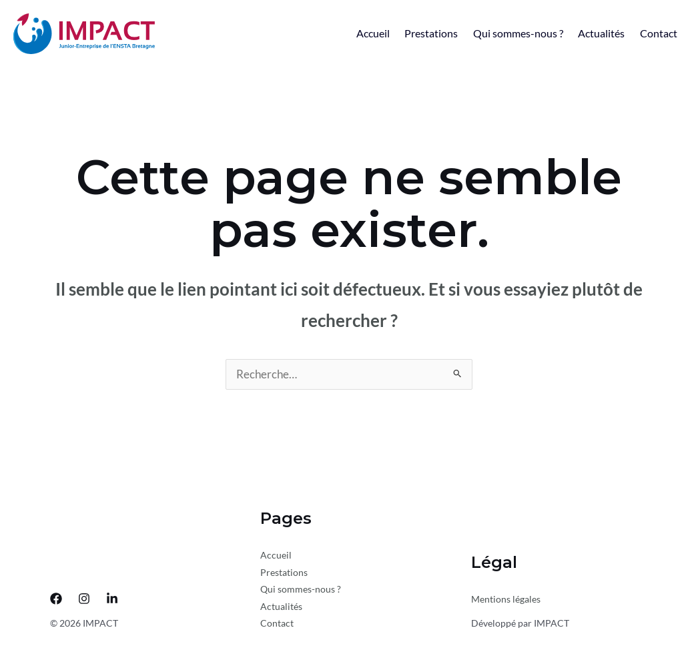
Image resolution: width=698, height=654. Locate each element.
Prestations (413, 33)
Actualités (594, 33)
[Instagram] (84, 601)
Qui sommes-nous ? (505, 33)
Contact (656, 33)
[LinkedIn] (112, 601)
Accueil (350, 33)
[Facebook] (56, 601)
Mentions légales (506, 601)
